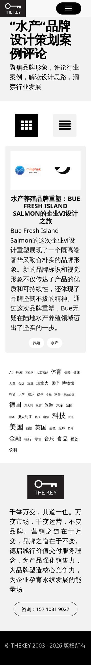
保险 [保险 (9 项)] (67, 373)
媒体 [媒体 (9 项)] (40, 394)
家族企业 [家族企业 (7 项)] (69, 394)
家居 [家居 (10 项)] (57, 394)
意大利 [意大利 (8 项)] (28, 405)
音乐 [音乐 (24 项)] (49, 439)
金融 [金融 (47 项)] (15, 438)
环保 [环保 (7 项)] (37, 417)
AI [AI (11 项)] (11, 372)
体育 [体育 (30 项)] (56, 371)
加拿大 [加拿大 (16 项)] (42, 383)
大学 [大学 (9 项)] (21, 394)
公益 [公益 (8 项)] (21, 383)
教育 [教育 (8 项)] (39, 405)
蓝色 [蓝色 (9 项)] (52, 428)
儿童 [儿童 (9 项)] (12, 384)
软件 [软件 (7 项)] (70, 428)
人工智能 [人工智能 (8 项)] (42, 373)
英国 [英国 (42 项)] (41, 427)
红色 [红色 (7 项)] (71, 417)
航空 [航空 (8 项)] (29, 428)
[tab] (26, 125)
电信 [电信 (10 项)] (46, 417)
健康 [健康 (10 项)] (77, 372)
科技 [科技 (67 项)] (59, 415)
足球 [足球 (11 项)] (61, 428)
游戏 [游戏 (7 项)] (12, 417)
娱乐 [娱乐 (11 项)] (31, 394)
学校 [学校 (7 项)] (49, 394)
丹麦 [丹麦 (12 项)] (19, 372)
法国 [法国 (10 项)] (69, 405)
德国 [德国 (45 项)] (15, 404)
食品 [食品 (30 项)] (62, 438)
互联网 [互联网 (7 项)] (29, 373)
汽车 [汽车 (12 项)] (59, 405)
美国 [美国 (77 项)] (16, 427)
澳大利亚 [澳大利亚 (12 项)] (24, 416)
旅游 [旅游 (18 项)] (48, 405)
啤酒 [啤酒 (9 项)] (12, 394)
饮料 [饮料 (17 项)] (13, 450)
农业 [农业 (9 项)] (30, 384)
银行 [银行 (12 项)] (28, 439)
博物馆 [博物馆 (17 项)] (68, 383)
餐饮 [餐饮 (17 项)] (74, 439)
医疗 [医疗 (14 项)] (55, 383)
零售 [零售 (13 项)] (38, 439)
